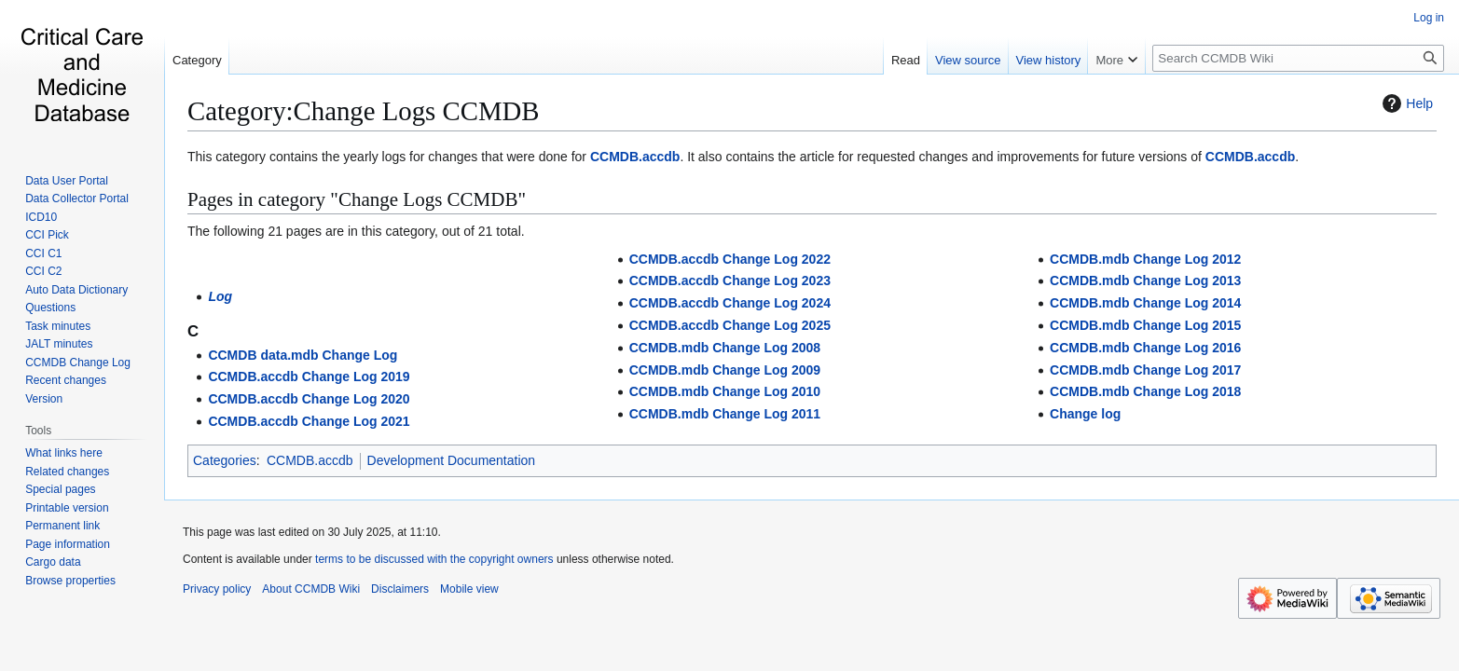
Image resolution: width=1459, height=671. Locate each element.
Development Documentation (451, 460)
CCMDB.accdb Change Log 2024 (730, 302)
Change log (1085, 413)
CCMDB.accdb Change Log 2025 (730, 325)
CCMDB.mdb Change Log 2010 (724, 391)
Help (1405, 103)
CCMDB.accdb (635, 156)
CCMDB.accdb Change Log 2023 (730, 280)
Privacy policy (217, 589)
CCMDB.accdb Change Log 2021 (308, 421)
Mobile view (469, 589)
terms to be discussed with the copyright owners (434, 559)
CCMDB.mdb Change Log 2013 (1145, 280)
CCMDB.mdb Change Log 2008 (724, 347)
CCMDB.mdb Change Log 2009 (724, 370)
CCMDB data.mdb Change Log (302, 355)
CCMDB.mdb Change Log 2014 (1145, 302)
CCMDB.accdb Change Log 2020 (308, 398)
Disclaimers (400, 589)
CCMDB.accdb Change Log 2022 (730, 259)
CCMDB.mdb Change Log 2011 (724, 413)
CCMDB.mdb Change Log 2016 (1145, 347)
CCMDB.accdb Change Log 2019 (308, 376)
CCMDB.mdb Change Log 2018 (1145, 391)
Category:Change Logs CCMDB (363, 111)
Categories (224, 460)
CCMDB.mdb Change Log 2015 (1145, 325)
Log (220, 296)
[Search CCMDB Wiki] (1298, 58)
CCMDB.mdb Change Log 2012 (1145, 259)
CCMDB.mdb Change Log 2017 (1145, 370)
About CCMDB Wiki (311, 589)
